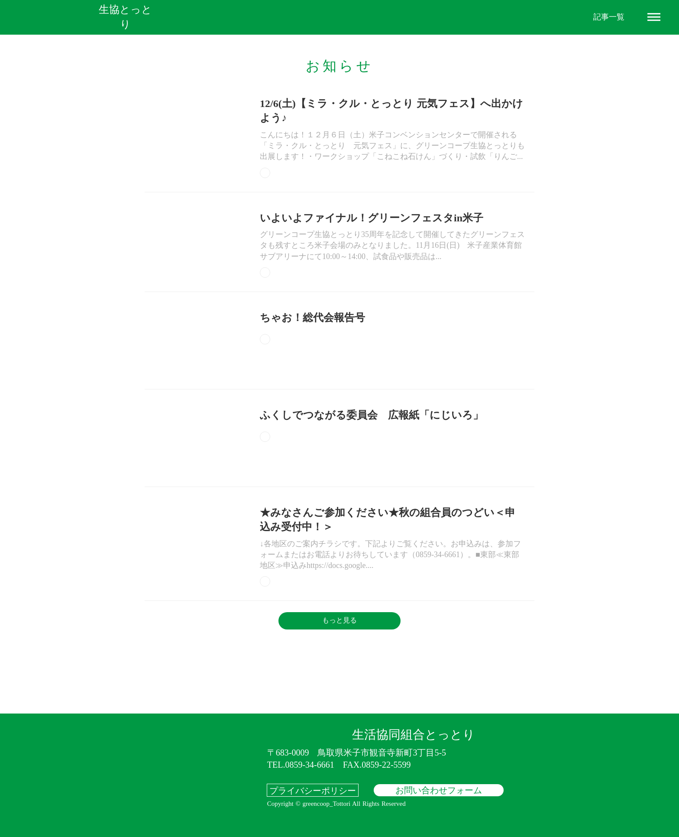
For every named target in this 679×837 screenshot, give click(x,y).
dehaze (654, 17)
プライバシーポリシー (312, 790)
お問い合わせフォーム (438, 790)
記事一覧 (608, 17)
